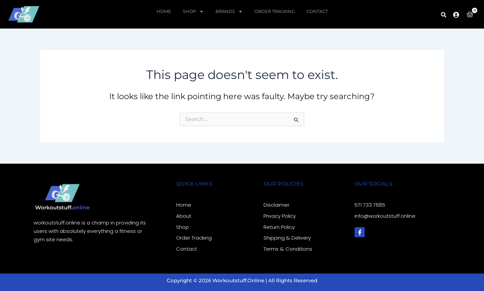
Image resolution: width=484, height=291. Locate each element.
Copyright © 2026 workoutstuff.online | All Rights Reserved (242, 280)
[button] (443, 14)
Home (164, 5)
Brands (229, 5)
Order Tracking (274, 5)
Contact (317, 5)
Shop (193, 5)
